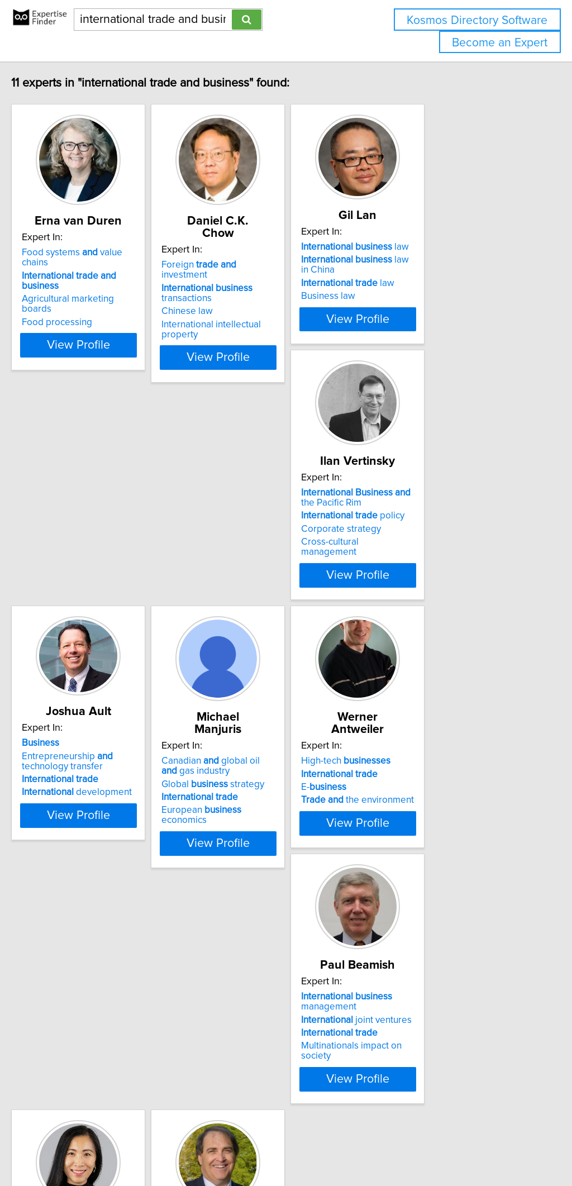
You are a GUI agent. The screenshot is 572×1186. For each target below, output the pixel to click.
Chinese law (238, 289)
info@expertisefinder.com (290, 1145)
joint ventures (268, 774)
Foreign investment (274, 252)
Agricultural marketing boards (107, 279)
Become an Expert (499, 43)
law (434, 247)
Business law (407, 296)
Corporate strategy (85, 535)
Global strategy (431, 522)
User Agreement (433, 1145)
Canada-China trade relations (441, 800)
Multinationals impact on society (279, 800)
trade (83, 1029)
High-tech (90, 751)
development (268, 542)
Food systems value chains (109, 252)
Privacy (384, 1145)
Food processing (80, 292)
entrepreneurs (437, 751)
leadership (87, 1016)
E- (67, 777)
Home (353, 1145)
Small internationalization (420, 782)
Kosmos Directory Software (477, 20)
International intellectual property (282, 302)
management (258, 756)
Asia (73, 1003)
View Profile (115, 325)
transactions (258, 271)
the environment (101, 790)
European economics (444, 548)
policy (97, 522)
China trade (69, 1042)
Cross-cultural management (102, 548)
